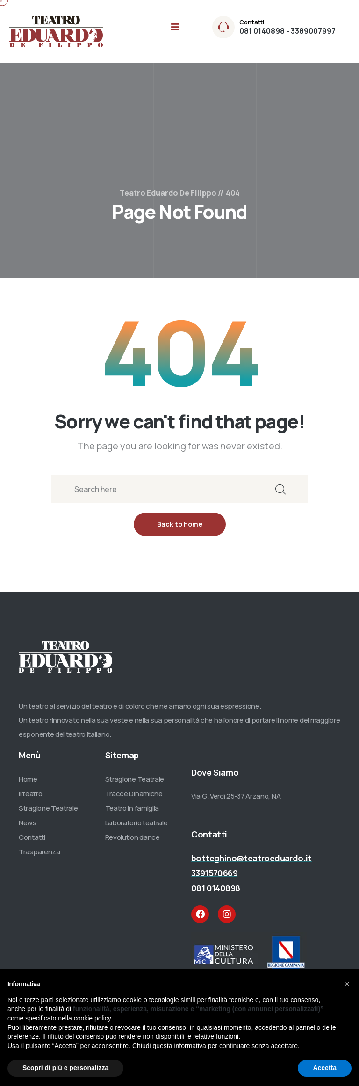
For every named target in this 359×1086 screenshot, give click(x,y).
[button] (346, 983)
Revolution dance (132, 841)
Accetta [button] (325, 1067)
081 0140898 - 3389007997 (287, 31)
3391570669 (214, 877)
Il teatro (30, 798)
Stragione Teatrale (48, 812)
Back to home (179, 528)
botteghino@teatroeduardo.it (251, 862)
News (27, 827)
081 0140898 (215, 892)
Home (28, 783)
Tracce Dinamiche (134, 798)
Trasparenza (39, 856)
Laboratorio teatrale (136, 827)
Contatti (32, 841)
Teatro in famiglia (132, 812)
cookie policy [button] (92, 1018)
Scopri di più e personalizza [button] (65, 1067)
